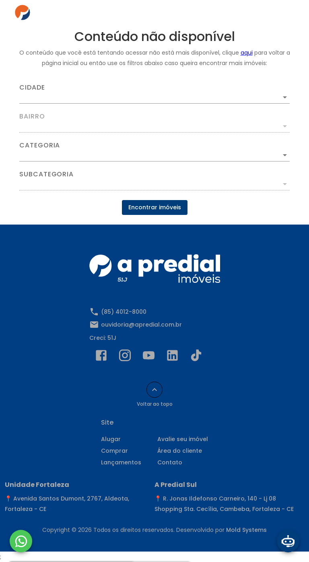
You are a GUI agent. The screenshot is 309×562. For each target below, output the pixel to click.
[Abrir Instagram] (125, 357)
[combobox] (154, 94)
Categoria (39, 145)
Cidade (32, 87)
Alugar (111, 439)
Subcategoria (46, 174)
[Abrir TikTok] (196, 357)
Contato (169, 462)
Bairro (32, 116)
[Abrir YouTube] (149, 357)
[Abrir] (284, 97)
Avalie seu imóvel (182, 439)
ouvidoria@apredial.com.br (141, 325)
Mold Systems (246, 530)
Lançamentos (121, 462)
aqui (247, 53)
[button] (154, 155)
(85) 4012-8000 (123, 312)
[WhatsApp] (21, 541)
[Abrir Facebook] (101, 357)
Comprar (114, 451)
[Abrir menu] (282, 14)
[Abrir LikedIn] (172, 357)
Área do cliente (179, 451)
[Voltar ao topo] (154, 390)
